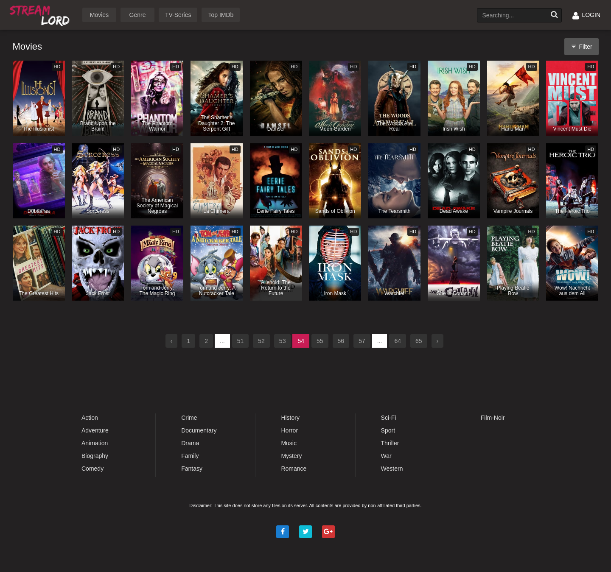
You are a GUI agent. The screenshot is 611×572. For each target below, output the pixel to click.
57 (362, 341)
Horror (289, 430)
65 (418, 341)
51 (240, 341)
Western (392, 468)
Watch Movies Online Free (41, 14)
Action (89, 417)
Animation (94, 443)
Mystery (291, 455)
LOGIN (586, 14)
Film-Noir (493, 417)
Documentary (198, 430)
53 (282, 341)
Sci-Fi (388, 417)
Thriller (390, 443)
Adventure (95, 430)
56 (341, 341)
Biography (94, 455)
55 (320, 341)
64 (397, 341)
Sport (388, 430)
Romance (293, 468)
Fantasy (191, 468)
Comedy (92, 468)
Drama (190, 443)
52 (261, 341)
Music (289, 443)
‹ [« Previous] (172, 341)
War (386, 455)
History (290, 417)
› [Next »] (438, 341)
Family (190, 455)
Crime (189, 417)
